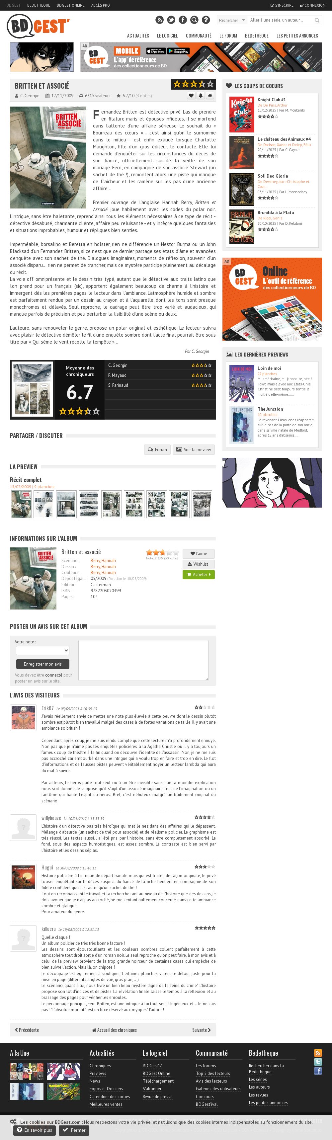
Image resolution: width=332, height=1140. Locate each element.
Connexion (312, 5)
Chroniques (100, 1066)
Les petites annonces (297, 35)
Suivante (201, 1029)
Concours (205, 1096)
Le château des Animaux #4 (284, 139)
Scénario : (70, 560)
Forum (157, 449)
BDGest (14, 5)
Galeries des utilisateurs (218, 1089)
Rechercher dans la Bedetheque (266, 1069)
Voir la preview (193, 449)
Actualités (138, 35)
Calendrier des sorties (110, 1096)
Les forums (206, 1066)
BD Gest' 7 (152, 1066)
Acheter (199, 574)
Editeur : (68, 585)
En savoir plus (34, 1130)
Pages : (67, 597)
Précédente (27, 1029)
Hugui (47, 867)
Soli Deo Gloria (273, 176)
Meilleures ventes (106, 1104)
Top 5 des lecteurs (213, 1073)
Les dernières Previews (261, 354)
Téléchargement (158, 1081)
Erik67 (48, 707)
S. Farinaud (118, 385)
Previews (98, 1073)
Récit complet (26, 480)
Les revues (258, 1095)
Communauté (198, 35)
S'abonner (152, 1089)
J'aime (199, 553)
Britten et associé (42, 86)
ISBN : (66, 591)
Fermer (74, 1130)
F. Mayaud (117, 375)
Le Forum (228, 35)
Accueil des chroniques (114, 1029)
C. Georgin (200, 351)
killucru (49, 928)
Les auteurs (259, 1087)
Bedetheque (38, 5)
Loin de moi (269, 368)
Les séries (258, 1079)
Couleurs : (70, 572)
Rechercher (317, 20)
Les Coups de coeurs (259, 85)
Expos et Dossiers (106, 1089)
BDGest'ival (207, 1104)
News (95, 1081)
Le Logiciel (167, 35)
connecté (53, 675)
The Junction (270, 409)
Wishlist (199, 564)
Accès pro (100, 5)
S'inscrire (282, 5)
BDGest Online (71, 5)
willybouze (51, 817)
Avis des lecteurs (211, 1081)
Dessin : (68, 566)
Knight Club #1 (272, 100)
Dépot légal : (73, 578)
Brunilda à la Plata (276, 212)
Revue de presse (158, 1096)
